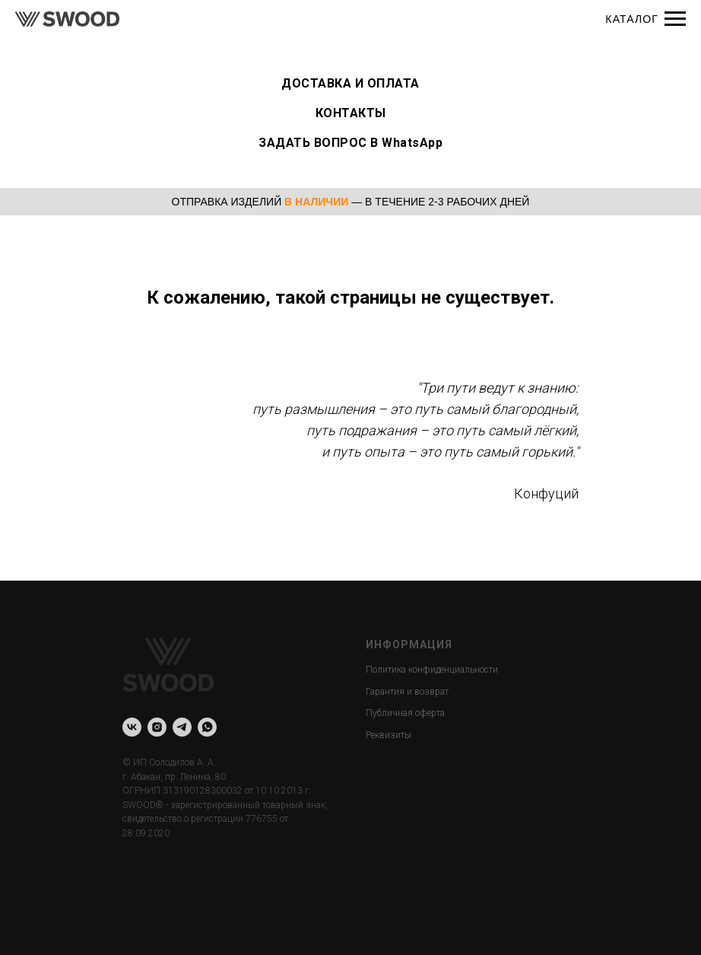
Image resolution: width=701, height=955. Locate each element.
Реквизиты (388, 735)
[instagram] (157, 727)
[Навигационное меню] (675, 19)
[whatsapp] (207, 727)
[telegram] (182, 727)
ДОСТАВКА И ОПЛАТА (350, 83)
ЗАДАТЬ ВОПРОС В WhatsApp (350, 142)
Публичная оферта (405, 713)
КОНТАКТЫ (351, 113)
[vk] (131, 727)
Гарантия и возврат (407, 691)
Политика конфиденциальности (432, 669)
